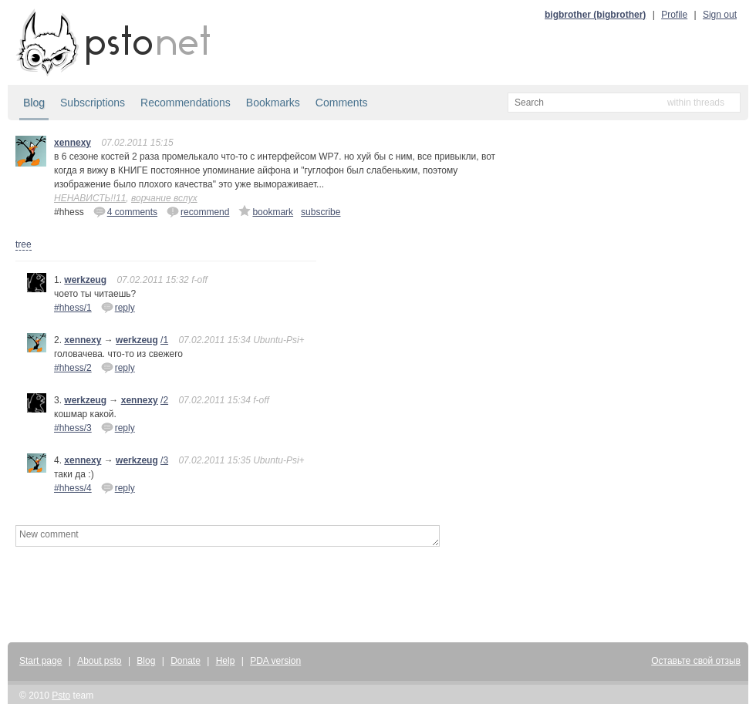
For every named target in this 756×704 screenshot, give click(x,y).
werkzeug (85, 280)
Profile (674, 14)
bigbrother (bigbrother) (595, 14)
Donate (185, 660)
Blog (34, 102)
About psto (99, 660)
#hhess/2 (73, 367)
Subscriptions (92, 102)
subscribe (320, 212)
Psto (61, 695)
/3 (164, 460)
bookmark (265, 211)
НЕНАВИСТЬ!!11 (90, 198)
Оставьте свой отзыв (696, 660)
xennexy (72, 142)
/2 (164, 400)
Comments (342, 102)
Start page (40, 660)
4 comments (125, 211)
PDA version (275, 660)
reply (118, 307)
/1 (164, 340)
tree (23, 244)
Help (225, 660)
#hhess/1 (73, 307)
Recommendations (185, 102)
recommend (198, 211)
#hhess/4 (73, 488)
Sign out (720, 14)
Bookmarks (273, 102)
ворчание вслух (164, 198)
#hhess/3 (73, 428)
